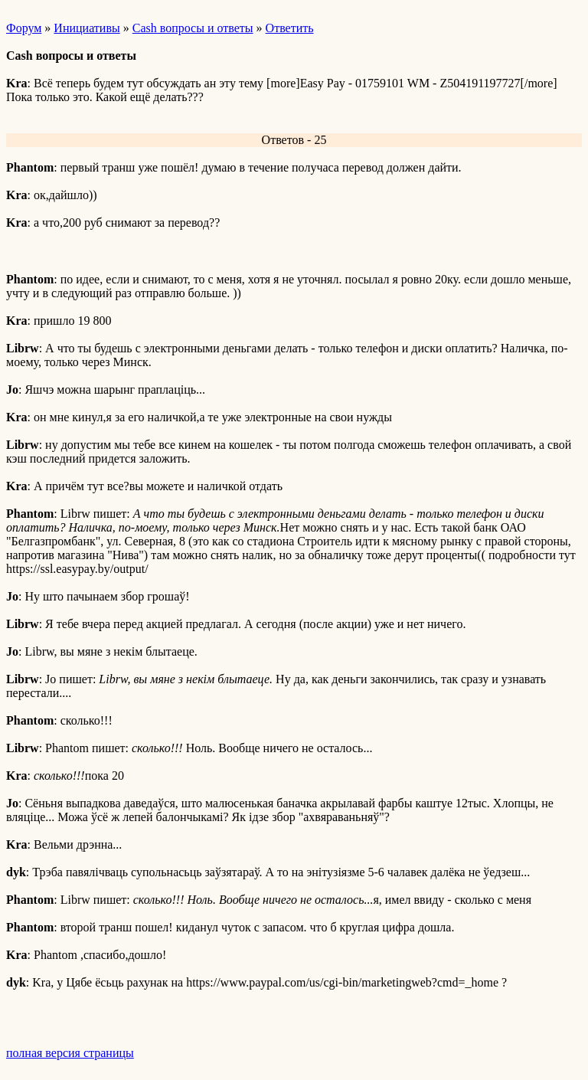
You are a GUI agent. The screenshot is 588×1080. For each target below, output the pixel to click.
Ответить (290, 27)
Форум (23, 27)
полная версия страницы (70, 1052)
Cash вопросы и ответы (192, 27)
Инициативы (86, 27)
